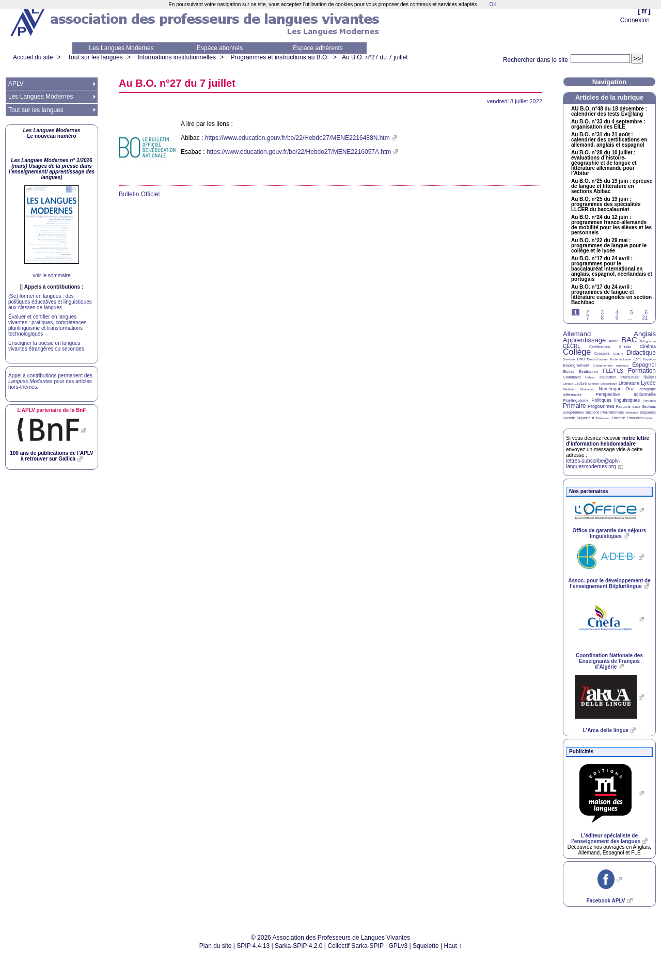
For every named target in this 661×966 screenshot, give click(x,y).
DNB (581, 359)
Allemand (577, 334)
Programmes (601, 406)
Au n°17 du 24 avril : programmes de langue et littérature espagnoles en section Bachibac (611, 294)
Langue (568, 383)
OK (492, 4)
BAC (629, 339)
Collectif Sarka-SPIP (355, 945)
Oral (630, 388)
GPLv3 (398, 945)
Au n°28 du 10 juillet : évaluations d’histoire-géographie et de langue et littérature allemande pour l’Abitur (604, 163)
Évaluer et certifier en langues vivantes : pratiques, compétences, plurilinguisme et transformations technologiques (48, 325)
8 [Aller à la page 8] (602, 318)
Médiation (569, 389)
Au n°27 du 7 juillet (375, 57)
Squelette (426, 945)
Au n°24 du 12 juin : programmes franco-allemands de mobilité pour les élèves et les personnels (611, 225)
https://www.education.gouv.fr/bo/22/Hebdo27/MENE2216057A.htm (299, 151)
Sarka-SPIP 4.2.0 (299, 945)
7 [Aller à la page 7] (587, 318)
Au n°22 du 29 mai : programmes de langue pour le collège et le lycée (609, 246)
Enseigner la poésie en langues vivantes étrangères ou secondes (46, 346)
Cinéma (648, 346)
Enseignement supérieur (610, 365)
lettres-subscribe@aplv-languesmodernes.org (593, 463)
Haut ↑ (453, 945)
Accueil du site (33, 57)
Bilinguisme (648, 341)
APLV (16, 83)
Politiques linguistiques (615, 400)
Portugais (649, 400)
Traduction (635, 418)
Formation (642, 370)
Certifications (599, 347)
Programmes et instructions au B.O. (280, 57)
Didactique (641, 352)
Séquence (647, 412)
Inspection (608, 377)
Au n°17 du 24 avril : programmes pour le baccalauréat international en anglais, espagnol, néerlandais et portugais (611, 269)
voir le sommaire (51, 275)
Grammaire (572, 377)
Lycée (648, 382)
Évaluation (588, 371)
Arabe (614, 341)
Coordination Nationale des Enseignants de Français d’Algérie (609, 661)
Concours (602, 353)
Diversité (569, 359)
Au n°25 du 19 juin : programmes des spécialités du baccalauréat (606, 204)
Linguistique (609, 383)
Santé (636, 406)
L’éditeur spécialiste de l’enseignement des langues (605, 838)
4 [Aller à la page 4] (617, 312)
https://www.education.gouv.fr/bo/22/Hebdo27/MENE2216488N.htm (297, 137)
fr (644, 10)
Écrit (636, 359)
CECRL (571, 346)
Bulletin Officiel (139, 194)
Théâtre (618, 418)
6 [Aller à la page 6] (646, 312)
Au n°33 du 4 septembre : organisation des (608, 124)
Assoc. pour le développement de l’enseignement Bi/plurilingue (609, 583)
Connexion (635, 20)
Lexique (593, 383)
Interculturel (629, 377)
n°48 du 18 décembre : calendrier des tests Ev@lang (609, 111)
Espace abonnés (220, 48)
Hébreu (590, 377)
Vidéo (649, 418)
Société (569, 418)
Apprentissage (584, 340)
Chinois (625, 347)
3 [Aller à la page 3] (602, 312)
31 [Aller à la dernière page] (645, 318)
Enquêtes (649, 359)
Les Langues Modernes (121, 48)
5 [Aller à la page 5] (631, 312)
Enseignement (576, 365)
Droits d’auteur (597, 359)
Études (568, 371)
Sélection (631, 412)
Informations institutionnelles (176, 57)
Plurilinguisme (576, 400)
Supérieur (585, 418)
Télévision (603, 418)
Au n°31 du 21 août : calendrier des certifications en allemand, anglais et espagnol (609, 140)
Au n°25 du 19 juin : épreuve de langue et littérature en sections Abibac (611, 186)
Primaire (574, 405)
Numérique (610, 388)
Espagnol (644, 364)
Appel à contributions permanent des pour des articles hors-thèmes (50, 381)
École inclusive (620, 359)
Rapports (623, 406)
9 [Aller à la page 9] (617, 318)
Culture (618, 353)
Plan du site (215, 945)
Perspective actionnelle (625, 394)
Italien (649, 376)
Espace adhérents (318, 48)
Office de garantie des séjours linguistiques (610, 533)
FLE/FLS (613, 371)
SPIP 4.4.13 (253, 945)
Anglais (645, 334)
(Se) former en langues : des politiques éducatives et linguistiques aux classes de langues (50, 301)
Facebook (605, 901)
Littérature (629, 383)
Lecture (581, 383)
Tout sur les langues (95, 57)
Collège (577, 351)
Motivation (587, 389)
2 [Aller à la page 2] (587, 312)
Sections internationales (605, 412)
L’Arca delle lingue (605, 730)
